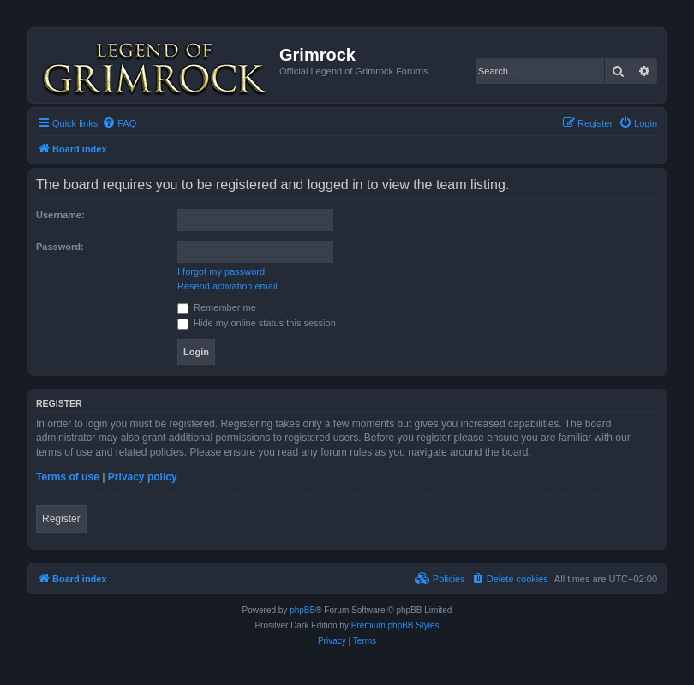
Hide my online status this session (256, 323)
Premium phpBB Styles (395, 625)
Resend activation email (227, 286)
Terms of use (67, 477)
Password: (60, 246)
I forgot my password (221, 271)
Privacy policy (142, 477)
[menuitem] (119, 123)
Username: (60, 215)
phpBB (302, 610)
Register (61, 519)
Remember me (216, 307)
